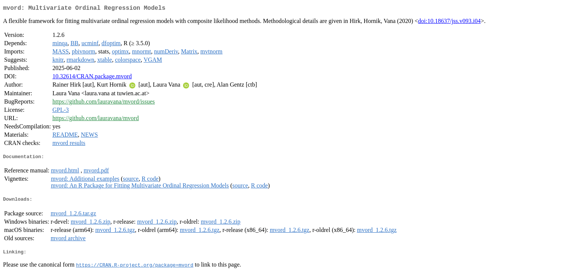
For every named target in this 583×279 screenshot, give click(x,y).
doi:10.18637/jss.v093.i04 (449, 22)
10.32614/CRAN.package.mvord (92, 78)
